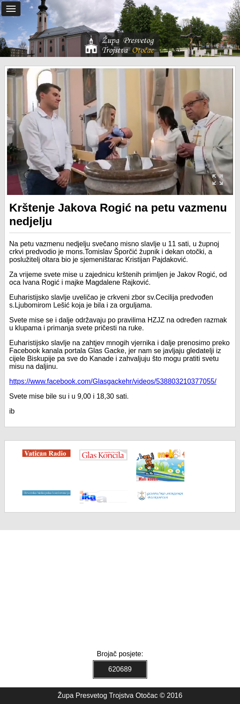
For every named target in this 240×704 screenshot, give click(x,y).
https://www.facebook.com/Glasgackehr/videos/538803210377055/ (112, 381)
